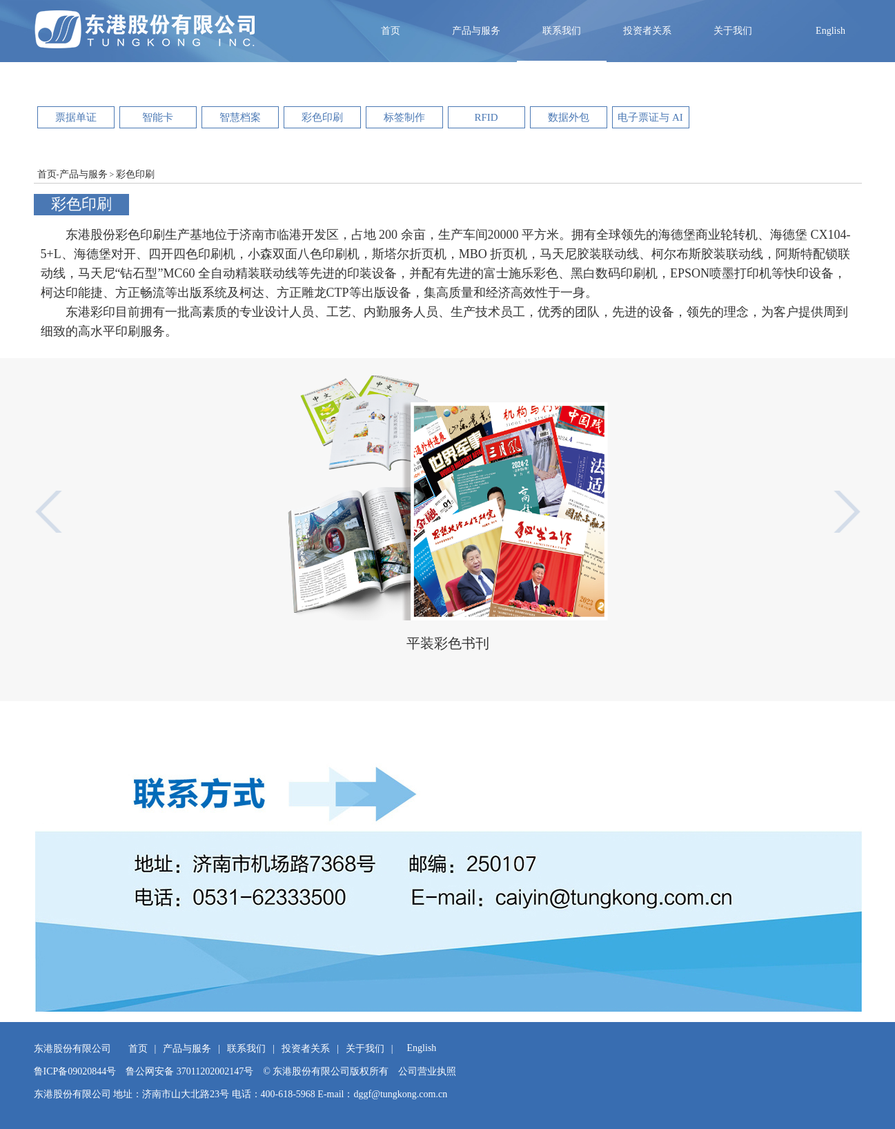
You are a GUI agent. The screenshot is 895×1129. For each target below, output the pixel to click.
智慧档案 (240, 117)
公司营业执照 (427, 1071)
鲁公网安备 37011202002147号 (189, 1071)
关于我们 (733, 31)
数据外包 (568, 117)
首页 (390, 31)
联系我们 (561, 31)
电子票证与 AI (650, 117)
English (830, 31)
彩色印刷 (322, 117)
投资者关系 (647, 31)
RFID (486, 117)
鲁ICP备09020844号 (75, 1071)
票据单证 (76, 117)
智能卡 (157, 117)
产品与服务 (476, 31)
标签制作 (404, 117)
